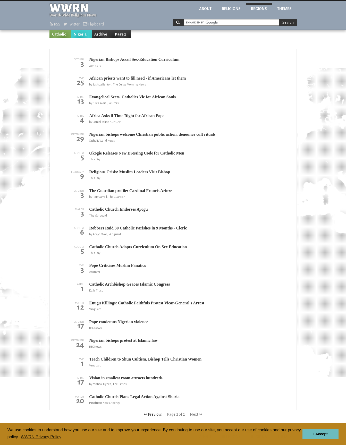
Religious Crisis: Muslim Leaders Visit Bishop (129, 172)
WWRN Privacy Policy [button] (41, 437)
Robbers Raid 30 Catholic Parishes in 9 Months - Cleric (138, 228)
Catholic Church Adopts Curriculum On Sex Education (138, 247)
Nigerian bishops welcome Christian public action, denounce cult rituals (152, 134)
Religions (231, 9)
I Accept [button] (320, 434)
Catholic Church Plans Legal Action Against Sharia (134, 397)
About (205, 9)
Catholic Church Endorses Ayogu (118, 209)
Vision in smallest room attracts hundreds (126, 378)
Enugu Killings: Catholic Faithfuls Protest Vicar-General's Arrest (146, 303)
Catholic (59, 34)
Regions (259, 9)
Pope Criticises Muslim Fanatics (117, 265)
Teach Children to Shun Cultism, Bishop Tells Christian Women (145, 359)
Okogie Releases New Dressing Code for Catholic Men (136, 153)
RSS (55, 24)
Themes (284, 9)
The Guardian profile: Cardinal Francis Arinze (130, 191)
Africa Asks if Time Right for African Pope (126, 116)
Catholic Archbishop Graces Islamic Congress (129, 284)
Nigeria (80, 34)
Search (288, 22)
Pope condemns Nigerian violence (118, 322)
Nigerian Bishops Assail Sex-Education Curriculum (134, 59)
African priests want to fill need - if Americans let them (137, 78)
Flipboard (93, 24)
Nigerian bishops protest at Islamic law (123, 340)
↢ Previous (153, 414)
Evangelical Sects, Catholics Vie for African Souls (132, 97)
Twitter (71, 24)
